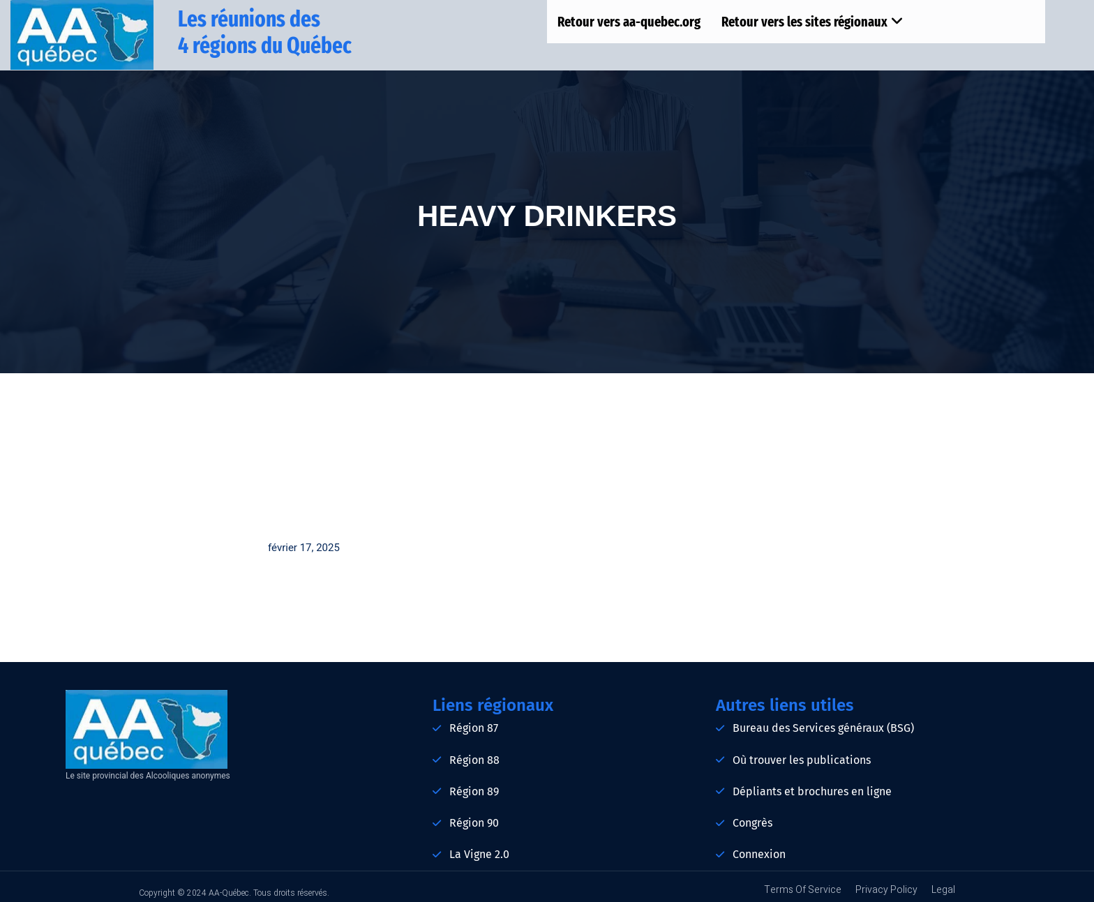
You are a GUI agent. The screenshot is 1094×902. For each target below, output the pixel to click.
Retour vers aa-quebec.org (628, 21)
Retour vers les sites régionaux (812, 21)
